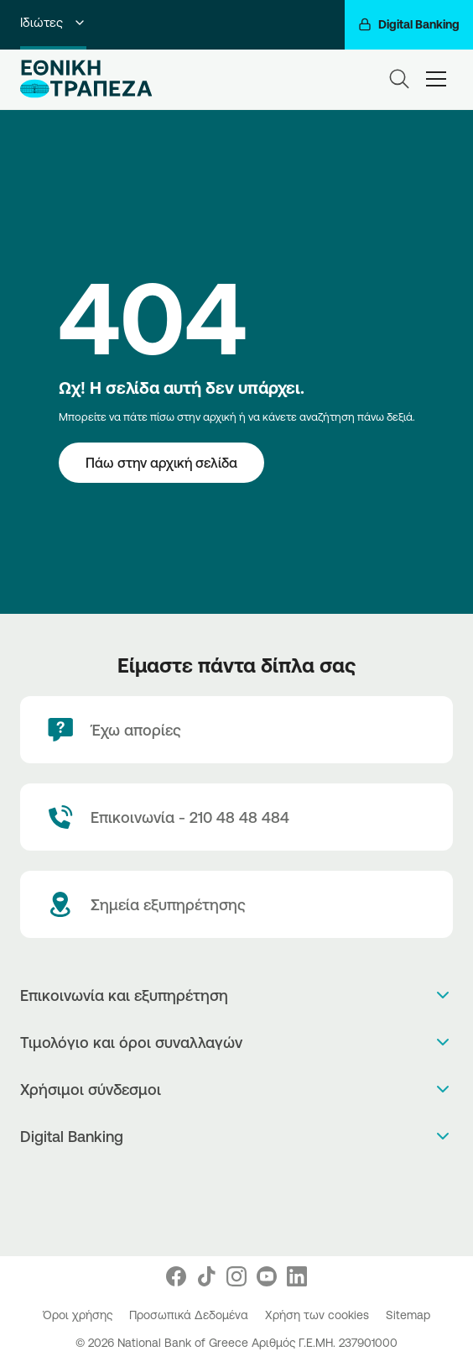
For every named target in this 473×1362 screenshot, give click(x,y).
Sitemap (408, 1315)
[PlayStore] (236, 1197)
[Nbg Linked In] (297, 1276)
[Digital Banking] (409, 25)
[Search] (399, 78)
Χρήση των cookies (318, 1315)
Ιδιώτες (53, 22)
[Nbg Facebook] (176, 1276)
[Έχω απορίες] (236, 729)
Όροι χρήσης (79, 1315)
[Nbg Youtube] (267, 1276)
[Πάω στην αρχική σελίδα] (161, 463)
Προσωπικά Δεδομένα (190, 1315)
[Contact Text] (236, 817)
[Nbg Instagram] (236, 1276)
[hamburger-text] (436, 78)
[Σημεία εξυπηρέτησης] (236, 904)
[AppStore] (236, 1180)
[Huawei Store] (236, 1215)
